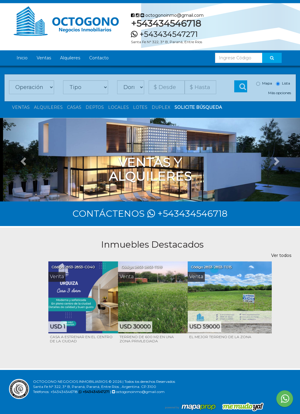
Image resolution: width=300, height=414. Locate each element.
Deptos (95, 107)
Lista (283, 83)
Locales (118, 107)
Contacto (99, 58)
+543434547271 (164, 34)
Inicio (22, 58)
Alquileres (70, 58)
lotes (140, 107)
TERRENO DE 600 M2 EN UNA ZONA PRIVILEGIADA (147, 339)
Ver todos (281, 255)
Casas (74, 107)
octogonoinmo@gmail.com (172, 15)
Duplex (161, 107)
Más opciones (279, 93)
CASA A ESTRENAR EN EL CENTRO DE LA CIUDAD (81, 339)
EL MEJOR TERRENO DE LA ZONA (220, 337)
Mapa (264, 83)
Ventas (44, 58)
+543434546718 (187, 213)
